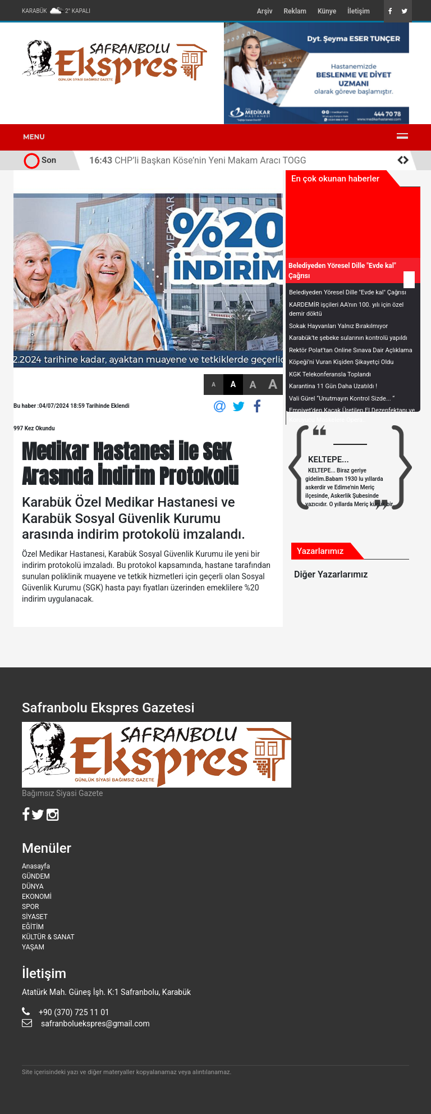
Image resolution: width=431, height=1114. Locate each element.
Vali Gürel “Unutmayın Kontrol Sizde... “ (342, 398)
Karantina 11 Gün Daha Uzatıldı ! (333, 386)
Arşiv (265, 11)
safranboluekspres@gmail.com (95, 1023)
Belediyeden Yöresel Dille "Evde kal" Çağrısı (347, 292)
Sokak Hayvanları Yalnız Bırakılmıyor (338, 326)
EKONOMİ (37, 897)
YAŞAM (33, 947)
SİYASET (35, 917)
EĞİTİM (33, 927)
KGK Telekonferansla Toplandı (330, 374)
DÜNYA (33, 886)
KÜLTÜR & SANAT (48, 937)
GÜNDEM (36, 876)
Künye (327, 11)
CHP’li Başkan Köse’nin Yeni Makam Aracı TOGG (197, 160)
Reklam (294, 11)
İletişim (358, 11)
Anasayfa (36, 866)
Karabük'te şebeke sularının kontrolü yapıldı (348, 338)
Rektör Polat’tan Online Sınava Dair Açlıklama (350, 350)
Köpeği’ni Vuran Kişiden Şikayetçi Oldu (341, 362)
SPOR (30, 907)
